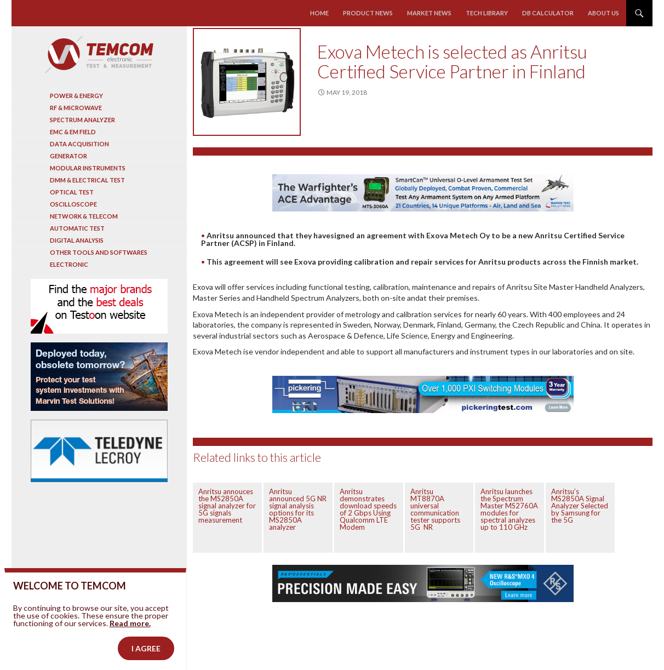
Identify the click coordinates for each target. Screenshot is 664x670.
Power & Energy (76, 95)
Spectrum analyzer (82, 119)
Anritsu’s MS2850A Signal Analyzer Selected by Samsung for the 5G (579, 505)
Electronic (69, 264)
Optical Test (72, 192)
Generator (68, 155)
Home (320, 12)
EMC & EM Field (73, 131)
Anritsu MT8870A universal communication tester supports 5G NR (435, 509)
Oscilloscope (73, 204)
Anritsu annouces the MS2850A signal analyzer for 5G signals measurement (227, 505)
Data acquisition (79, 143)
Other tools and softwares (98, 252)
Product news (368, 12)
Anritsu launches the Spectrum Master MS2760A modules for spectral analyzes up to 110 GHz (509, 509)
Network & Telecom (84, 216)
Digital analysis (77, 240)
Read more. (130, 640)
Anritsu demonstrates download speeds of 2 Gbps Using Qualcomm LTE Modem (368, 509)
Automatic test (77, 228)
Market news (429, 12)
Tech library (487, 12)
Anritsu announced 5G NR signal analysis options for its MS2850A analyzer (298, 509)
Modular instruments (87, 167)
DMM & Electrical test (87, 180)
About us (603, 12)
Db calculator (548, 12)
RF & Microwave (76, 107)
